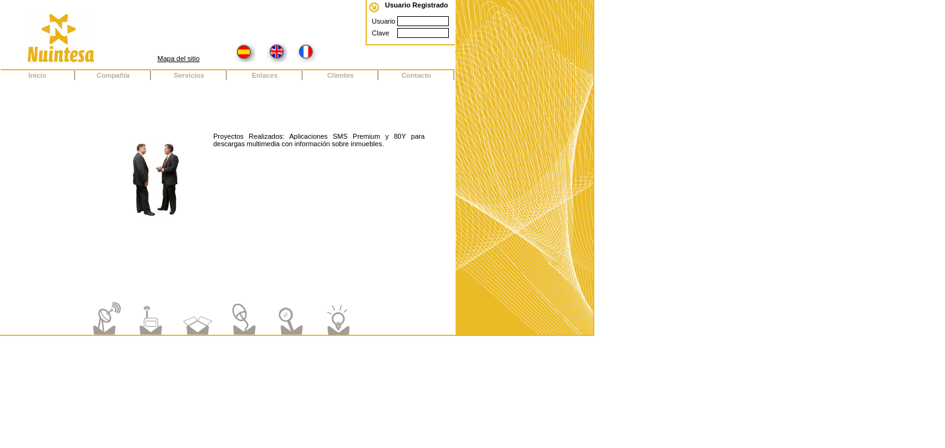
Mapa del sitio (178, 58)
